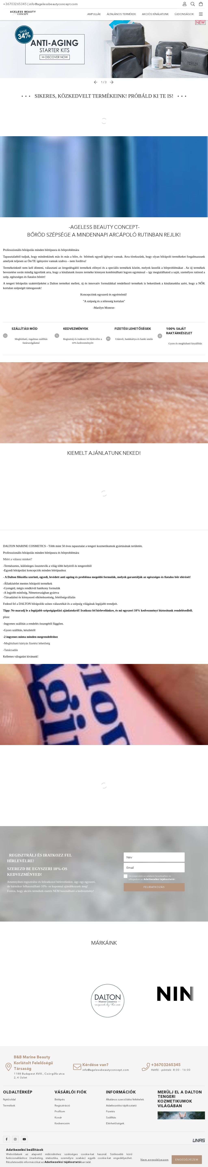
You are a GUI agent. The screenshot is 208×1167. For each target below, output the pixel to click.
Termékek (9, 1107)
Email (130, 870)
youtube (24, 1141)
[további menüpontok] (201, 14)
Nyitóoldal (9, 1101)
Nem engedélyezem (155, 1159)
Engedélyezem (186, 1159)
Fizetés (110, 1113)
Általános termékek (159, 14)
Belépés (60, 1101)
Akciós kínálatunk (126, 14)
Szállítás (111, 1119)
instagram (15, 1141)
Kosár (58, 1119)
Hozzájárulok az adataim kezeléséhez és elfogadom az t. (152, 880)
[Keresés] (193, 4)
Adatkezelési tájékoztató (121, 1107)
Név (129, 859)
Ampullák (187, 14)
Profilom (60, 1113)
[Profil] (185, 4)
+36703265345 (15, 4)
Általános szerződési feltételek (125, 1101)
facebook (6, 1141)
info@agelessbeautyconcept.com (53, 4)
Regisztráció (62, 1107)
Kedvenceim (62, 1125)
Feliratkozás (154, 889)
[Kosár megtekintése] (201, 4)
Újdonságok (96, 14)
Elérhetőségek (115, 1125)
